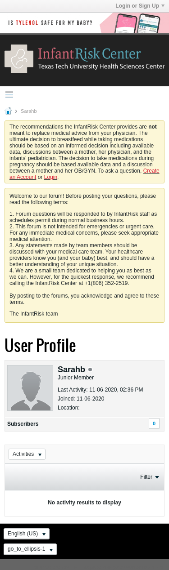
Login (50, 177)
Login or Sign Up (139, 6)
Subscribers (22, 424)
